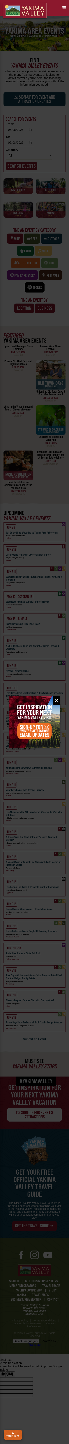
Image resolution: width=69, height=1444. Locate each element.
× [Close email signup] (57, 700)
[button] (64, 8)
